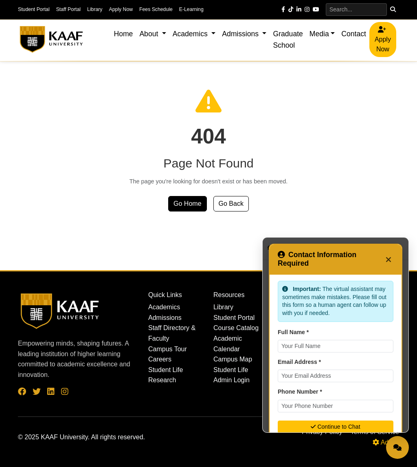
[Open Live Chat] (397, 447)
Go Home (187, 203)
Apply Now (121, 9)
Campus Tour (167, 349)
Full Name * (293, 332)
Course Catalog (236, 327)
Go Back (231, 203)
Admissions (165, 317)
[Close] (388, 259)
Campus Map (232, 359)
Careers (159, 359)
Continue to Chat (335, 426)
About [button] (149, 34)
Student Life (165, 369)
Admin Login (231, 380)
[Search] (356, 9)
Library (94, 9)
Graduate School (288, 39)
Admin (386, 442)
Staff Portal (68, 9)
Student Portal (34, 9)
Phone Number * (300, 391)
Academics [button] (191, 34)
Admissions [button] (241, 34)
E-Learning (191, 9)
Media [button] (319, 34)
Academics (164, 307)
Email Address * (299, 362)
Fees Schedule (156, 9)
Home (123, 34)
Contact (353, 34)
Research (162, 380)
